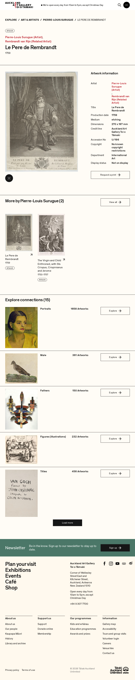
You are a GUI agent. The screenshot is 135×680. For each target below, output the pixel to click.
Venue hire (108, 648)
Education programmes (83, 629)
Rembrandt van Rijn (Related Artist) (28, 41)
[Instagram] (111, 564)
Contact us (108, 653)
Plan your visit (20, 564)
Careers (107, 643)
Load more (67, 522)
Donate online (45, 629)
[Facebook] (104, 564)
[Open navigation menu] (126, 5)
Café (10, 581)
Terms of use (28, 670)
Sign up (115, 547)
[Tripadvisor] (124, 564)
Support (42, 624)
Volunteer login (111, 638)
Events (13, 576)
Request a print (110, 174)
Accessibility (109, 629)
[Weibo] (130, 564)
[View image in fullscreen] (9, 178)
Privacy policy (12, 670)
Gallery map (109, 624)
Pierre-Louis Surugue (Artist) (24, 37)
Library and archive (15, 643)
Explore (115, 310)
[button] (18, 248)
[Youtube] (117, 564)
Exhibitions (18, 570)
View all (115, 202)
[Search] (119, 5)
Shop (11, 587)
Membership (44, 634)
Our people (11, 629)
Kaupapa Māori (13, 634)
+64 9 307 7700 (79, 604)
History (9, 638)
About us (10, 624)
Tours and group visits (114, 634)
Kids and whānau (79, 624)
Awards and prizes (80, 634)
